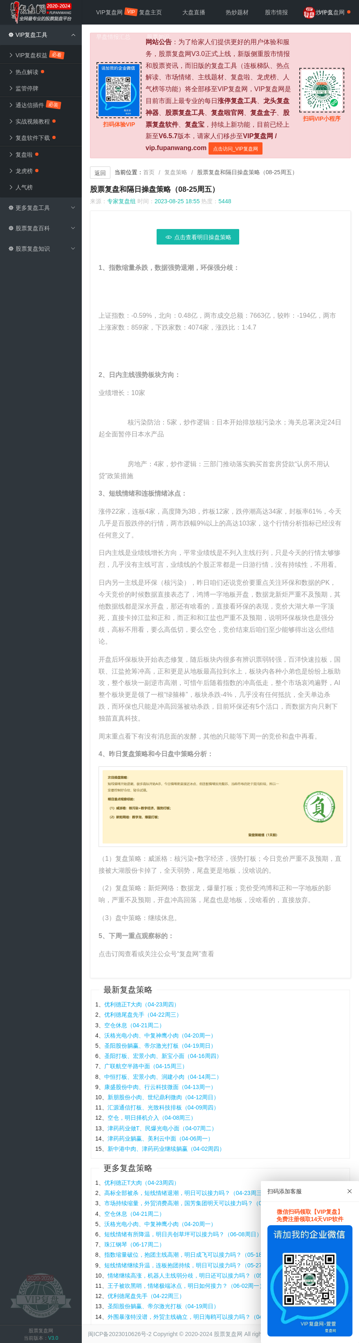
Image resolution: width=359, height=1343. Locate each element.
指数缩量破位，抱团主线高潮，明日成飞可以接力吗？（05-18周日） (191, 1254)
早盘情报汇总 (113, 37)
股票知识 (158, 37)
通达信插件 (35, 105)
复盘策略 (175, 172)
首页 (149, 172)
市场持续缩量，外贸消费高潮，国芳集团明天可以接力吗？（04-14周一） (197, 1203)
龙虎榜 (23, 171)
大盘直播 (193, 12)
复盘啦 (23, 154)
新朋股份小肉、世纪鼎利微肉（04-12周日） (164, 1097)
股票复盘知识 (42, 248)
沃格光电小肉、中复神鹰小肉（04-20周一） (160, 1035)
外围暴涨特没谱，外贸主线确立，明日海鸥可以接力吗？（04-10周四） (198, 1317)
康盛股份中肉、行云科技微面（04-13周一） (160, 1087)
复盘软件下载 (32, 138)
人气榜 (20, 187)
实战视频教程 (32, 121)
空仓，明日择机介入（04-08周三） (152, 1117)
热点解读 (26, 72)
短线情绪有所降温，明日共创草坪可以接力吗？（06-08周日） (183, 1234)
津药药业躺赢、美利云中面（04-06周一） (161, 1138)
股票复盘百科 (42, 228)
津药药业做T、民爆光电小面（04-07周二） (162, 1128)
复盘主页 (150, 12)
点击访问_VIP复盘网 (235, 149)
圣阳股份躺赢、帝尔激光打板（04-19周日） (160, 1045)
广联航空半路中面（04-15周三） (146, 1066)
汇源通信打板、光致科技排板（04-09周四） (164, 1107)
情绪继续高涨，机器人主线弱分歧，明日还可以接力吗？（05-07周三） (198, 1275)
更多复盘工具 (42, 208)
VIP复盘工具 (42, 35)
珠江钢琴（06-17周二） (134, 1244)
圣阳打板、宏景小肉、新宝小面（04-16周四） (163, 1056)
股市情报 (276, 12)
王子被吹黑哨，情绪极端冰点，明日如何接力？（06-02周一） (186, 1285)
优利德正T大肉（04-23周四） (142, 1004)
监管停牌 (23, 88)
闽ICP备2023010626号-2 (120, 1334)
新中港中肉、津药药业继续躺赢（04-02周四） (166, 1148)
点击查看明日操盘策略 (197, 237)
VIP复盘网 (113, 12)
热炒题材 (237, 12)
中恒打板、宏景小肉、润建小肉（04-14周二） (163, 1077)
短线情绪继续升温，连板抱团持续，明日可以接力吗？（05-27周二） (191, 1265)
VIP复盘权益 (36, 55)
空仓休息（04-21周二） (134, 1025)
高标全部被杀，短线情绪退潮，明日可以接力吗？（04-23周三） (186, 1193)
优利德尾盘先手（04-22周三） (143, 1014)
